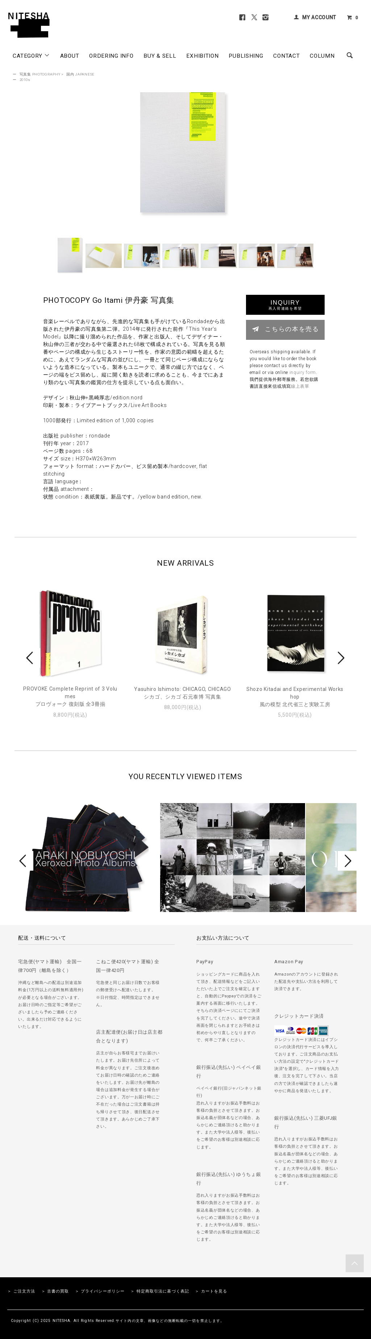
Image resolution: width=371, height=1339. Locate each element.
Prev (30, 658)
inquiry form (302, 372)
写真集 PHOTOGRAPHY (40, 74)
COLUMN (322, 56)
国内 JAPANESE (80, 74)
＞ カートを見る (211, 1291)
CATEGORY (31, 55)
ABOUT (69, 56)
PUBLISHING (246, 56)
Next (340, 658)
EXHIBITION (202, 56)
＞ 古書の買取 (55, 1291)
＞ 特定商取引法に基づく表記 (159, 1291)
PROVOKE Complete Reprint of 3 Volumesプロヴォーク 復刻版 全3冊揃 (70, 696)
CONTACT (286, 56)
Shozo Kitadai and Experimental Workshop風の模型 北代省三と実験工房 (294, 696)
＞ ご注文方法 (21, 1291)
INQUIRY (285, 304)
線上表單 (300, 386)
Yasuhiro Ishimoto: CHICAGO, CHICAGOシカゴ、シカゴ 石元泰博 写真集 (182, 693)
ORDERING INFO (111, 56)
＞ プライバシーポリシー (100, 1291)
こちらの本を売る (285, 329)
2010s (25, 80)
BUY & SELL (159, 56)
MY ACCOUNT (319, 17)
